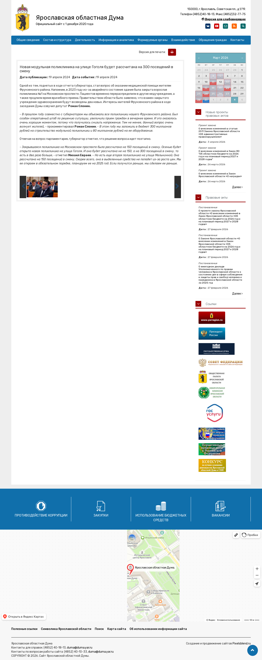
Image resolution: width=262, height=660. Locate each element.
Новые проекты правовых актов (217, 114)
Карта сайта (116, 629)
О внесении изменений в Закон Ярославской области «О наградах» (220, 175)
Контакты (237, 40)
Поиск (99, 629)
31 (205, 99)
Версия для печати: (153, 52)
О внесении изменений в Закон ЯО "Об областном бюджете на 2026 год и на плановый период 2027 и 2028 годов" (219, 155)
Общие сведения (28, 40)
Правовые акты (217, 197)
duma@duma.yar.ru (79, 647)
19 (220, 88)
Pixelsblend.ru (242, 643)
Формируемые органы (153, 40)
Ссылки (211, 304)
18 (213, 88)
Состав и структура (57, 40)
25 (213, 94)
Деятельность (85, 40)
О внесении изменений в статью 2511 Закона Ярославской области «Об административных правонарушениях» (219, 132)
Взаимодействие (183, 40)
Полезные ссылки (24, 629)
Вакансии (221, 515)
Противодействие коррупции (41, 515)
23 (198, 94)
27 (227, 94)
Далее (237, 187)
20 (227, 88)
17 (205, 88)
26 (220, 94)
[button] (252, 650)
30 (198, 99)
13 (227, 82)
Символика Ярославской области (66, 629)
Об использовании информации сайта (158, 629)
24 (206, 94)
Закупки (101, 515)
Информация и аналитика (116, 40)
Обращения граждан (213, 40)
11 (213, 82)
